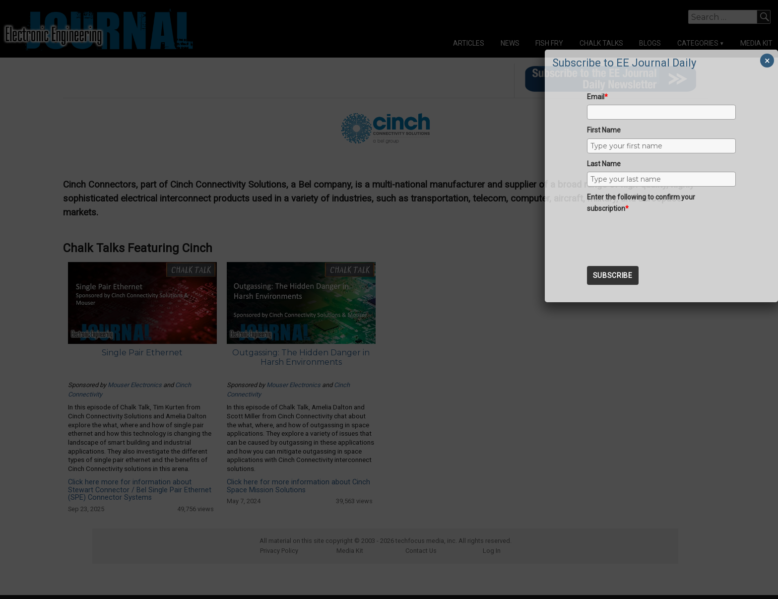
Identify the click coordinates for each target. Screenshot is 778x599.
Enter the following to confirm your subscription (641, 202)
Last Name (604, 164)
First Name (604, 130)
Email (597, 97)
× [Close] (767, 61)
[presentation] (662, 235)
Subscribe (613, 275)
